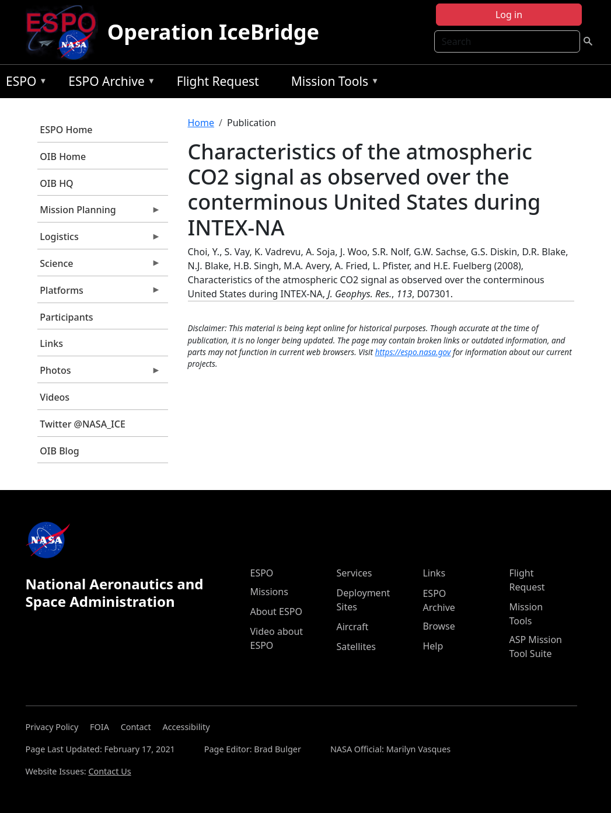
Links (51, 343)
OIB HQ (56, 183)
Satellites (355, 646)
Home (201, 122)
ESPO (23, 83)
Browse (439, 626)
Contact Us (109, 771)
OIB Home (63, 156)
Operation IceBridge (213, 32)
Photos (99, 373)
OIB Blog (59, 450)
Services (354, 573)
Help (433, 646)
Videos (54, 397)
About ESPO (276, 611)
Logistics (99, 239)
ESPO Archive (108, 83)
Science (99, 266)
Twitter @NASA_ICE (82, 424)
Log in (508, 14)
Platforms (99, 293)
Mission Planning (99, 212)
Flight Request (218, 81)
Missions (269, 591)
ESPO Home (66, 129)
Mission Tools (332, 83)
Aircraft (352, 626)
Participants (66, 317)
